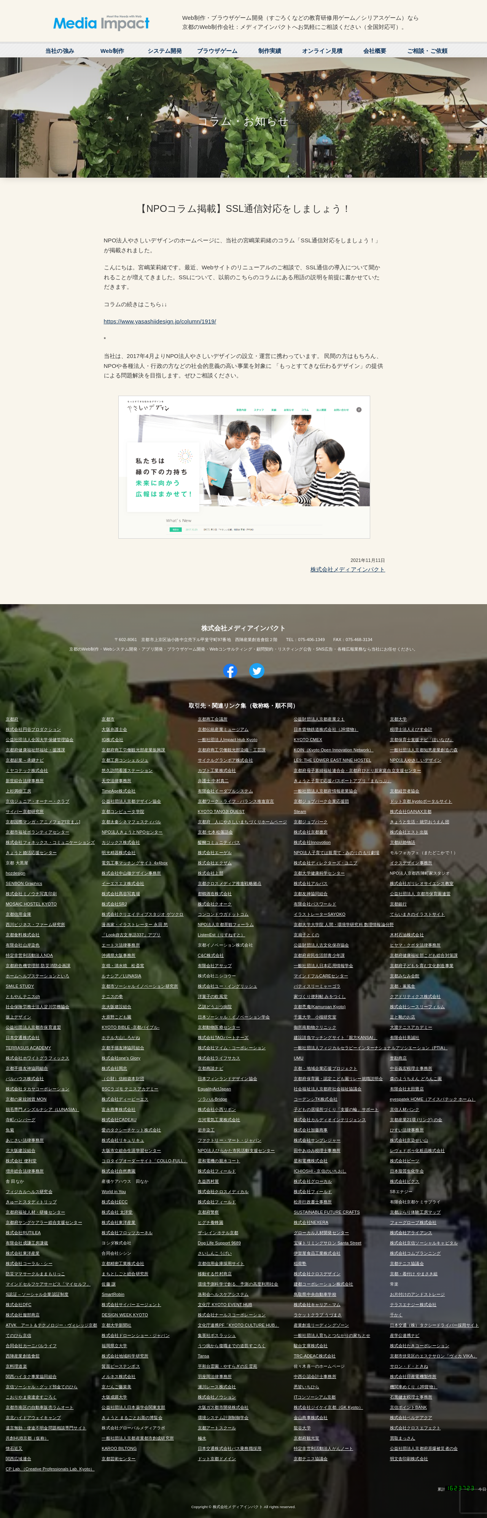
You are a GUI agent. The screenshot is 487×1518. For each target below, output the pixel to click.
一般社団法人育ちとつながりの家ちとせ (332, 1335)
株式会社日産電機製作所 (413, 1376)
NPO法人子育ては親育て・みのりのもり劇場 (336, 852)
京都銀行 (398, 904)
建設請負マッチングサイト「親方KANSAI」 (335, 1037)
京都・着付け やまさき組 (414, 1273)
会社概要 (375, 51)
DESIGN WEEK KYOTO (125, 1315)
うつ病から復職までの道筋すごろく (232, 1345)
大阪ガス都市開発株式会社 (223, 1407)
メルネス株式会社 (118, 1376)
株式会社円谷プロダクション (33, 729)
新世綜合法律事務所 (25, 780)
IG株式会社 (112, 739)
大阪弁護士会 (114, 729)
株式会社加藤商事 (311, 1130)
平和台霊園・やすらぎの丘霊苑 (227, 1366)
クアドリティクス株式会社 (415, 996)
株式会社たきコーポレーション (419, 1345)
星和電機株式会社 (311, 1160)
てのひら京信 (18, 1335)
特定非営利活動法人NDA (29, 955)
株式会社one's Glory (121, 1058)
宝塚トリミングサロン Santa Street (327, 1243)
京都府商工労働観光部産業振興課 (133, 750)
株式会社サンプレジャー (317, 1140)
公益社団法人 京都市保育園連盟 (420, 893)
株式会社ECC (114, 1202)
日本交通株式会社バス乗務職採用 (229, 1448)
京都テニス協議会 (407, 1263)
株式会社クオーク (215, 904)
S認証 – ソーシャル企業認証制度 (37, 1294)
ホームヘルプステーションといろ (37, 976)
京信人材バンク (405, 1109)
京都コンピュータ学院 (123, 811)
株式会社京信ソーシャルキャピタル (424, 1243)
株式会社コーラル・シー (29, 1263)
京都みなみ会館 (405, 976)
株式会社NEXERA (311, 1222)
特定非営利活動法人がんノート (323, 1448)
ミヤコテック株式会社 (27, 770)
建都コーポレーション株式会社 (323, 1284)
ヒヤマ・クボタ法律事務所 (415, 945)
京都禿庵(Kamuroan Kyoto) (319, 1006)
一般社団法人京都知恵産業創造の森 (424, 750)
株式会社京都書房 (311, 832)
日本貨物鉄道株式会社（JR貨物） (326, 729)
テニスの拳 (112, 996)
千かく (396, 1315)
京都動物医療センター (219, 1027)
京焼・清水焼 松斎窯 (123, 965)
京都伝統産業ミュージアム (223, 729)
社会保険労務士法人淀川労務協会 (37, 1006)
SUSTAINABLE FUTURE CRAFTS (327, 1212)
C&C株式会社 (211, 955)
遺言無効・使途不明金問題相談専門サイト (46, 1428)
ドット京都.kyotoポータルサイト (421, 801)
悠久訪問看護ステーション (127, 770)
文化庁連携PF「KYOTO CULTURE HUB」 (238, 1325)
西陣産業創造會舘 (23, 1356)
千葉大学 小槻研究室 (315, 1017)
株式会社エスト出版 (409, 832)
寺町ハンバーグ (20, 1119)
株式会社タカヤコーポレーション (37, 1089)
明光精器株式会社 (118, 852)
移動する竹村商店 (215, 1273)
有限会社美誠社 (405, 1037)
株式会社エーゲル (215, 852)
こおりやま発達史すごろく (31, 1397)
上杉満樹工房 (18, 791)
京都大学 (398, 719)
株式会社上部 (210, 873)
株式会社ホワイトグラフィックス (37, 1058)
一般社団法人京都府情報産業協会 (325, 791)
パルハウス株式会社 (25, 1078)
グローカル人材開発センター (321, 1232)
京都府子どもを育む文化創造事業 (422, 965)
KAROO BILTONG (119, 1448)
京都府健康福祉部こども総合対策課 (424, 955)
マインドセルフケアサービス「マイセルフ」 (48, 1284)
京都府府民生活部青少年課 (319, 955)
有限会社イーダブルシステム (225, 791)
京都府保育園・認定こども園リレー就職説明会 (338, 1078)
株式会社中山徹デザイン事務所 (131, 873)
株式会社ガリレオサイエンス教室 (422, 883)
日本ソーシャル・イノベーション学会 (234, 1017)
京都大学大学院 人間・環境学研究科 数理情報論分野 (344, 924)
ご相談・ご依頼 (427, 51)
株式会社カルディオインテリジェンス (330, 1119)
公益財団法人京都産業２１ (319, 719)
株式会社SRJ (114, 904)
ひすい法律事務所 (407, 1130)
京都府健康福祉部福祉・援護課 (35, 750)
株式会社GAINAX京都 (410, 811)
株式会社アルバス (311, 883)
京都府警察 (208, 1212)
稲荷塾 (300, 1263)
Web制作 (112, 51)
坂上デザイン (18, 1017)
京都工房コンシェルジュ (125, 760)
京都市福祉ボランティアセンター (37, 832)
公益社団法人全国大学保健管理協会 (39, 739)
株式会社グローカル (313, 1181)
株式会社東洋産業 (118, 1222)
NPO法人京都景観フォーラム (226, 924)
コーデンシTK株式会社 (315, 1099)
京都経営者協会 (405, 791)
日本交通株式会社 (23, 1037)
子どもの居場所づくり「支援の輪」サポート (336, 1109)
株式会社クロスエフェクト (415, 1428)
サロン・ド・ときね (409, 1366)
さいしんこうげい (215, 1253)
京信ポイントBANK (408, 1407)
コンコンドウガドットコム (223, 914)
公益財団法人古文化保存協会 (321, 945)
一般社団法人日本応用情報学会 (323, 965)
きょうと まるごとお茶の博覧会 (132, 1417)
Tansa (203, 1356)
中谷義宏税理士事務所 (411, 1068)
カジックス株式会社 (121, 842)
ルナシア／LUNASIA (121, 976)
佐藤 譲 (109, 1284)
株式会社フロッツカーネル (127, 1232)
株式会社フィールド (217, 1171)
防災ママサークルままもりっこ (35, 1273)
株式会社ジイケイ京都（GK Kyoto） (328, 1407)
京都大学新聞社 (116, 1325)
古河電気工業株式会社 (219, 1119)
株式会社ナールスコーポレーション (232, 1315)
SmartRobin (113, 1294)
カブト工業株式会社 (217, 770)
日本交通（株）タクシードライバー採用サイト (434, 1325)
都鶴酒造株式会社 (215, 893)
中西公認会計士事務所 (315, 1376)
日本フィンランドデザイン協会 (227, 1078)
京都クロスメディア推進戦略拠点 (229, 883)
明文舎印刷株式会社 (409, 1458)
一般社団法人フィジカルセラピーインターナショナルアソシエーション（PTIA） (370, 1047)
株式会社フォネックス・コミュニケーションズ (50, 842)
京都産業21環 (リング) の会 (416, 1119)
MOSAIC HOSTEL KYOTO (31, 904)
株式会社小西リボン (217, 1109)
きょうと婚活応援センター (31, 852)
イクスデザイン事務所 (411, 863)
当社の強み (59, 51)
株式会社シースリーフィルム (417, 1006)
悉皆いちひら (306, 1386)
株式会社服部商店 (23, 1315)
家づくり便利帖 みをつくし (320, 996)
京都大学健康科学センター (319, 873)
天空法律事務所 (116, 780)
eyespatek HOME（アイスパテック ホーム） (433, 1099)
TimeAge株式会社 (118, 791)
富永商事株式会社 (118, 1109)
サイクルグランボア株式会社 (225, 760)
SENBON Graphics (24, 883)
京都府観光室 (306, 1438)
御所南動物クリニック (315, 1027)
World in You (114, 1191)
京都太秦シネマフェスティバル (131, 821)
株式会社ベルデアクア (411, 1417)
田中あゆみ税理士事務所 (317, 1150)
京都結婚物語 (402, 842)
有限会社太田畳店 (407, 1089)
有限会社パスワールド (315, 904)
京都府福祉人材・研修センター (35, 1212)
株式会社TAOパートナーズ (223, 1037)
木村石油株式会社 (407, 934)
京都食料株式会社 (23, 934)
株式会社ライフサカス (219, 1058)
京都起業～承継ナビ (25, 760)
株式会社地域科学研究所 (125, 1356)
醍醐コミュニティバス (219, 842)
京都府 (12, 719)
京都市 (108, 719)
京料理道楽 (16, 1366)
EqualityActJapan (214, 1089)
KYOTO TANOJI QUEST (221, 811)
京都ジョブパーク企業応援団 (321, 801)
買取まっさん (402, 1438)
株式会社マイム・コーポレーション (232, 1047)
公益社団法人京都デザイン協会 (131, 801)
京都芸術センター (118, 1458)
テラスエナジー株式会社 (413, 1304)
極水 (202, 1438)
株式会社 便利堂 (21, 1160)
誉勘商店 (398, 1058)
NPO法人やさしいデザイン (416, 760)
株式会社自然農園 (118, 1171)
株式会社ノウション (217, 1397)
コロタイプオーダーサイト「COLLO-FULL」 (144, 1160)
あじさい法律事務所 (25, 1140)
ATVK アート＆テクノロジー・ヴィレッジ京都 (51, 1325)
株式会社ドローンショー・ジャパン (135, 1335)
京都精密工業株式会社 (123, 1263)
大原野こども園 (116, 1017)
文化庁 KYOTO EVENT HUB (225, 1304)
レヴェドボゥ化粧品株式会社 (417, 1150)
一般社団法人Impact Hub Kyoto (228, 739)
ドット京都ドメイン (217, 1458)
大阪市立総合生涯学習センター (131, 1150)
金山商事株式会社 (311, 1417)
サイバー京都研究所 (25, 811)
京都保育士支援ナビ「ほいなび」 (422, 739)
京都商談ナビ (210, 1068)
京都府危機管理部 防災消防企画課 (38, 965)
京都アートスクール (217, 1428)
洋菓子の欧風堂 (213, 996)
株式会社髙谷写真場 (121, 893)
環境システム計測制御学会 (223, 1417)
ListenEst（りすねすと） (221, 934)
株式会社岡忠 (114, 1068)
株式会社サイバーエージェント (131, 1304)
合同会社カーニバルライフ (31, 1345)
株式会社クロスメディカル (223, 1191)
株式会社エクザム (215, 863)
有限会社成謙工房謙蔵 (27, 1243)
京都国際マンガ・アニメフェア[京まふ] (43, 821)
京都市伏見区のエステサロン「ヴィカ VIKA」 (433, 1356)
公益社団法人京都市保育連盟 (33, 1027)
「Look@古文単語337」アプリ (131, 934)
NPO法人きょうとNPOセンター (132, 832)
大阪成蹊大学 (114, 1397)
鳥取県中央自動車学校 (315, 1294)
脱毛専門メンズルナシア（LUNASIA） (42, 1109)
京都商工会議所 (213, 719)
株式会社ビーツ (405, 1160)
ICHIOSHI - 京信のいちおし (320, 1171)
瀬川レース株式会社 (217, 1386)
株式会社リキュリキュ (123, 1140)
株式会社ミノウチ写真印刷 (31, 893)
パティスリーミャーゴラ (317, 986)
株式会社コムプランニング (415, 1253)
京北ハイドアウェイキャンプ (33, 1417)
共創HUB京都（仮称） (27, 1438)
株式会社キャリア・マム (317, 1304)
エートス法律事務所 (121, 945)
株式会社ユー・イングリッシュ (227, 986)
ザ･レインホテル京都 (218, 1232)
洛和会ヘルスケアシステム (223, 1294)
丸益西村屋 (208, 1181)
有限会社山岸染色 (23, 945)
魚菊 (10, 1130)
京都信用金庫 (18, 914)
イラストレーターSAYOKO (319, 914)
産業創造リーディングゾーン (321, 1325)
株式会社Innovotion (312, 842)
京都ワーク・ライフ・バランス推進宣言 (236, 801)
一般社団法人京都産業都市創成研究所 (138, 1438)
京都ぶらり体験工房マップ (415, 1212)
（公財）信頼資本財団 (123, 1078)
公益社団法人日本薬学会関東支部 (133, 1407)
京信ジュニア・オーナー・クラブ (37, 801)
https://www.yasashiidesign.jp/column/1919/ (160, 321)
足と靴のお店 (402, 1017)
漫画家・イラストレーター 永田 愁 (135, 924)
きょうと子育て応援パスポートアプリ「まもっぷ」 (342, 780)
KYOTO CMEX (308, 739)
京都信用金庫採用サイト (221, 1263)
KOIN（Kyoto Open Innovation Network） (333, 750)
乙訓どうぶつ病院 (215, 1006)
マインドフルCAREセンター (321, 976)
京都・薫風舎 (402, 986)
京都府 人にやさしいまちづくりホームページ (242, 821)
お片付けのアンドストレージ (417, 1294)
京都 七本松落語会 (215, 832)
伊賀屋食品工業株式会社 (317, 1253)
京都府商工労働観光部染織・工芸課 (232, 750)
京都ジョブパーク (311, 821)
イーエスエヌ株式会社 (123, 883)
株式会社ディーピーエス (125, 1099)
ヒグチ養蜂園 (210, 1222)
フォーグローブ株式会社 (413, 1222)
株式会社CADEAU (119, 1119)
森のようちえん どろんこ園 (416, 1078)
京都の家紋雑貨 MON (26, 1099)
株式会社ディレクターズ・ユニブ (325, 863)
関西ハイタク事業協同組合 (31, 1376)
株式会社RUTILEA (23, 1232)
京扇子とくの (306, 934)
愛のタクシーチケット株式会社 (131, 1130)
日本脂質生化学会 (407, 1171)
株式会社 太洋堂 (117, 1212)
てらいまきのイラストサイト (417, 914)
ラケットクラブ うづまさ (318, 1315)
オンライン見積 (322, 51)
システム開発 (165, 51)
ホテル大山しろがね (121, 1037)
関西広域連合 (18, 1458)
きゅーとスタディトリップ (31, 1202)
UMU (299, 1058)
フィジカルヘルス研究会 (29, 1191)
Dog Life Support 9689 (219, 1243)
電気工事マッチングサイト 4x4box (134, 863)
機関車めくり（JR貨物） (414, 1386)
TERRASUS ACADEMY (28, 1047)
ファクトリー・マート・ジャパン (229, 1140)
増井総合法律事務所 (25, 1171)
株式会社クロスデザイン (317, 1273)
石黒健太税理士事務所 (411, 1397)
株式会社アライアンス (411, 1232)
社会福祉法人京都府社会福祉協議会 (327, 1089)
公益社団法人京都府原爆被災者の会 (424, 1448)
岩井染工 (206, 1130)
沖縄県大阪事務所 (118, 955)
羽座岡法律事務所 (215, 1376)
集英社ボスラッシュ (217, 1335)
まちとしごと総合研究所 (125, 1273)
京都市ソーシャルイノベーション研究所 (140, 986)
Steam (300, 811)
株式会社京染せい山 (409, 1140)
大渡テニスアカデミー (411, 1027)
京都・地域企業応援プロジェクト (325, 1068)
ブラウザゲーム (217, 51)
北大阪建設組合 (116, 1006)
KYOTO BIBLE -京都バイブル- (130, 1027)
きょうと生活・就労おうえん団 (419, 821)
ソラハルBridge (212, 1099)
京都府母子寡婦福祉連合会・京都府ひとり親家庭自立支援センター (357, 770)
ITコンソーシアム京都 (315, 1397)
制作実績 (270, 51)
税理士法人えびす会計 (411, 729)
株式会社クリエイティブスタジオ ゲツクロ (142, 914)
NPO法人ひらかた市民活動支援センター (236, 1150)
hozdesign (15, 873)
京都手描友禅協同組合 (123, 1047)
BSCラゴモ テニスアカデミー (130, 1089)
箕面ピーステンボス (121, 1366)
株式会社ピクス (405, 1181)
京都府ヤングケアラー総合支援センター (44, 1222)
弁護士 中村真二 (213, 780)
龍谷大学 (302, 1428)
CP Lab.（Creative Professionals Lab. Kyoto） (50, 1469)
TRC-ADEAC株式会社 (315, 1356)
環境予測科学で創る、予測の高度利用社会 (238, 1284)
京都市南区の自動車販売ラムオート (39, 1407)
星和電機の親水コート (219, 1160)
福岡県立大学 (114, 1345)
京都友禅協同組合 (311, 893)
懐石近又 (14, 1448)
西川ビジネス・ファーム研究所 (35, 924)
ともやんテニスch (23, 996)
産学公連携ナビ (405, 1335)
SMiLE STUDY (20, 986)
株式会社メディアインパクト (347, 569)
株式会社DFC (19, 1304)
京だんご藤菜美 (116, 1386)
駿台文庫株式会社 (311, 1345)
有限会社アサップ (215, 965)
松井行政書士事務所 (313, 1202)
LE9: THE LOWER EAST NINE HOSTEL (332, 760)
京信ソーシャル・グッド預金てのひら (42, 1386)
